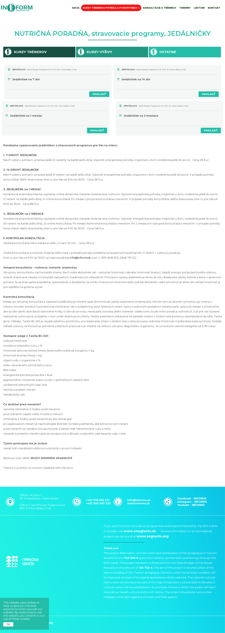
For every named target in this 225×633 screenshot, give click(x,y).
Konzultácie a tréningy (159, 7)
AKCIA (75, 7)
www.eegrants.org (152, 512)
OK (8, 624)
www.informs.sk (138, 498)
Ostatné (167, 52)
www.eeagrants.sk (140, 506)
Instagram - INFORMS (192, 496)
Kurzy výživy (99, 52)
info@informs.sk (80, 257)
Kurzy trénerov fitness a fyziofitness (111, 7)
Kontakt (214, 7)
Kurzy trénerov (30, 52)
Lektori (199, 7)
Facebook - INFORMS (192, 493)
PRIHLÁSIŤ (97, 94)
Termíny (185, 7)
